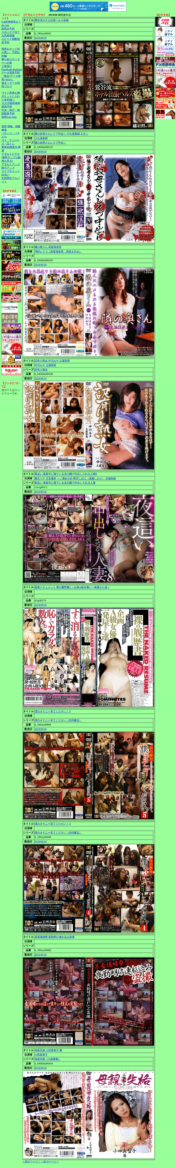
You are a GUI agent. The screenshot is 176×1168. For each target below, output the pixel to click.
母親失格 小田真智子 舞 (48, 1050)
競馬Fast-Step (9, 117)
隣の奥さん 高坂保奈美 (48, 247)
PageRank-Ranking (11, 69)
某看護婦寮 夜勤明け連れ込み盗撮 (55, 937)
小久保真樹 (41, 138)
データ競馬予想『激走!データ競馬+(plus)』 (11, 76)
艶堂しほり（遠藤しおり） (89, 478)
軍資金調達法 (9, 147)
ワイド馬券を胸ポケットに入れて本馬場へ (10, 96)
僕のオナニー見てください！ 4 (53, 823)
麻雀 (4, 129)
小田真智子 (41, 1054)
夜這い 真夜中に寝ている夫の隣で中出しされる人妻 (65, 482)
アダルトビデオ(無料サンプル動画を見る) (11, 157)
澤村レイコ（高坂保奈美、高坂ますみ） (58, 251)
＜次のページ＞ (50, 1161)
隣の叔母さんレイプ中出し (50, 142)
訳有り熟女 (41, 369)
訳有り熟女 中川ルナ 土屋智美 (52, 360)
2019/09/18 (41, 37)
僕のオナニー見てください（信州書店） (58, 720)
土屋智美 (51, 365)
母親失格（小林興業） (48, 1059)
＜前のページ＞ (31, 1161)
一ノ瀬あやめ (65, 478)
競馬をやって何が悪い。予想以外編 (10, 52)
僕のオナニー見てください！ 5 (53, 711)
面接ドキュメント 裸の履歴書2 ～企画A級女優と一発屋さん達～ (72, 587)
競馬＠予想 (8, 28)
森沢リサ (40, 478)
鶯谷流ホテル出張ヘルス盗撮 (52, 20)
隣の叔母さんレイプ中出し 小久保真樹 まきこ (61, 133)
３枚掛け (6, 66)
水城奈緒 (110, 478)
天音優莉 (51, 478)
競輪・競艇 (13, 126)
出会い (5, 174)
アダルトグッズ (10, 164)
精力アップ (8, 167)
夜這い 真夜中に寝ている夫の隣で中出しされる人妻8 (66, 474)
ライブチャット (10, 171)
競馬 (4, 126)
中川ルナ (40, 365)
